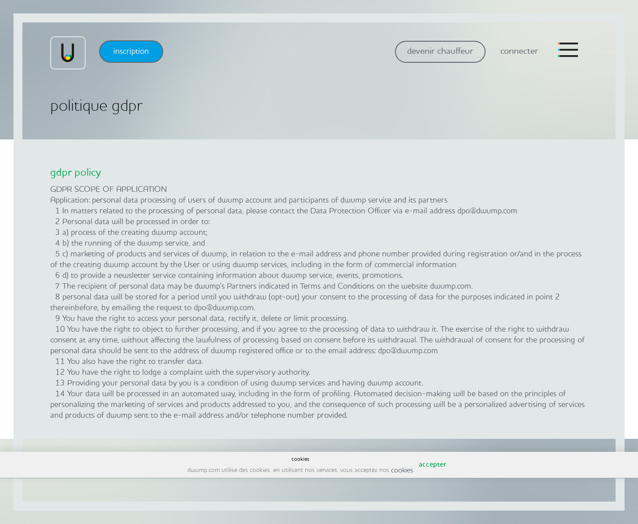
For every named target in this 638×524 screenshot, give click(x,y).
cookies (402, 470)
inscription (131, 52)
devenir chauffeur (440, 51)
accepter (432, 464)
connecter (519, 51)
